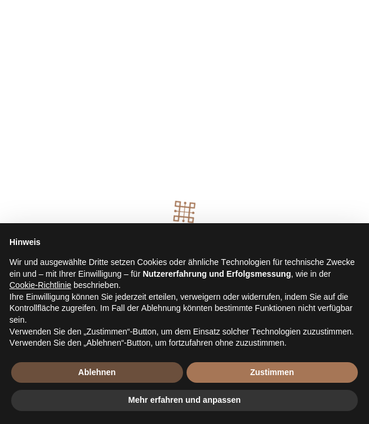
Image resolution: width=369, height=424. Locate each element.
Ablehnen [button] (97, 372)
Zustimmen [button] (272, 372)
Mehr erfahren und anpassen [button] (184, 400)
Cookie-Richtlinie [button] (40, 285)
